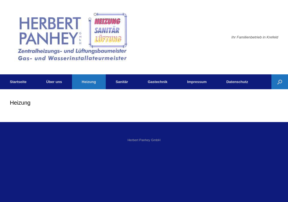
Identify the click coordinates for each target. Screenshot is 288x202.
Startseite (18, 82)
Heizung (89, 82)
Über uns (54, 82)
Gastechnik (157, 82)
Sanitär (122, 82)
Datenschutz (237, 82)
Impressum (196, 82)
